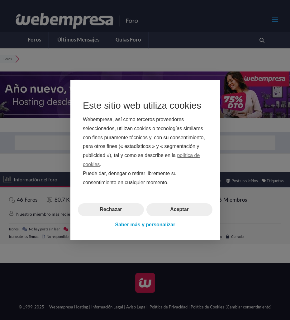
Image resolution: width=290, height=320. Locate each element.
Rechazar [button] (111, 209)
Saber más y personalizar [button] (145, 224)
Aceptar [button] (179, 209)
